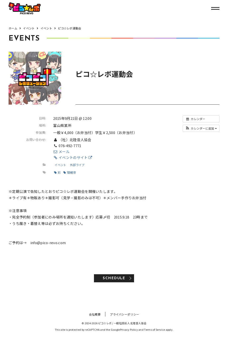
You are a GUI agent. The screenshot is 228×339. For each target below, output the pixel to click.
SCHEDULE (114, 278)
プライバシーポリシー (124, 314)
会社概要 (95, 314)
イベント (60, 165)
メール (61, 151)
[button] (201, 128)
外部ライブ (77, 165)
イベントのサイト (72, 157)
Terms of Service (154, 329)
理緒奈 (69, 172)
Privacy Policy (129, 329)
